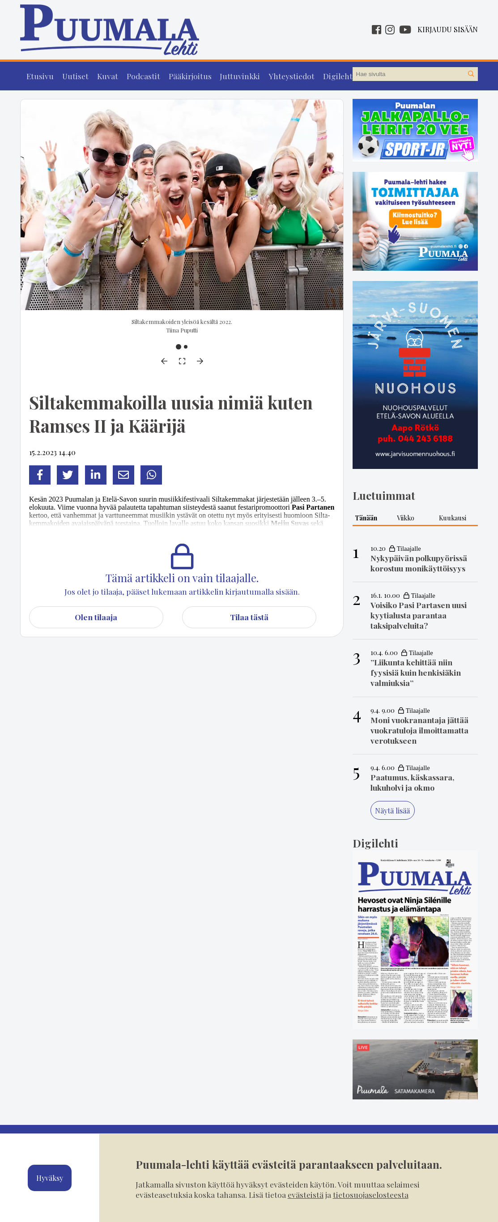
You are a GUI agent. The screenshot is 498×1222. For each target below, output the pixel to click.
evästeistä (305, 1194)
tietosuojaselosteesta (371, 1194)
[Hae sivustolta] (470, 74)
